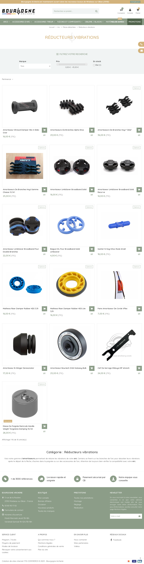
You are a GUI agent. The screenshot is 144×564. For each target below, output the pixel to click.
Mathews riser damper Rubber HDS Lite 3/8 (68, 309)
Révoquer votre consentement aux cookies (16, 551)
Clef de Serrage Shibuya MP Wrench (113, 368)
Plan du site (43, 549)
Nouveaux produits (46, 508)
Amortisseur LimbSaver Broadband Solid (68, 189)
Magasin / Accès (9, 540)
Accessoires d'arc (21, 22)
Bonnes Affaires (44, 501)
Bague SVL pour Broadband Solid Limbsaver (65, 250)
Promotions (135, 22)
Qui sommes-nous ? (46, 540)
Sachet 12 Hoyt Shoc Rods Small (112, 249)
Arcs (5, 22)
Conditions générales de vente (51, 546)
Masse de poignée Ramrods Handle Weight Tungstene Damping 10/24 (18, 427)
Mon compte (43, 498)
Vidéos (77, 546)
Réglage (77, 504)
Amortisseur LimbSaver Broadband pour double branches (21, 250)
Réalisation (78, 508)
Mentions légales (120, 509)
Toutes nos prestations (83, 498)
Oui (98, 65)
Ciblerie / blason (93, 22)
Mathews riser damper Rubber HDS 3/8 (20, 308)
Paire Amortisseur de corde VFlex (112, 308)
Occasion (42, 504)
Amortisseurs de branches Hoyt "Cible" (115, 130)
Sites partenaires (81, 543)
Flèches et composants (69, 22)
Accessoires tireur (43, 22)
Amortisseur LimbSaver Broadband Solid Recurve (116, 190)
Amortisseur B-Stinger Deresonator (18, 368)
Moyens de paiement (11, 543)
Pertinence (7, 79)
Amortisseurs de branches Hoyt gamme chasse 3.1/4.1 (20, 190)
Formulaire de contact (14, 510)
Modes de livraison (10, 546)
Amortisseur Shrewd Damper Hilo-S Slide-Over (21, 131)
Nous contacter (80, 540)
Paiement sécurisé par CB (94, 479)
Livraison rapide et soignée (56, 479)
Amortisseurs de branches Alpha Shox (67, 130)
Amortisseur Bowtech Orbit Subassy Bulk (68, 368)
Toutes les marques (46, 511)
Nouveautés (117, 20)
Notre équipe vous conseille (128, 479)
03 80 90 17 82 (11, 505)
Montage (78, 501)
